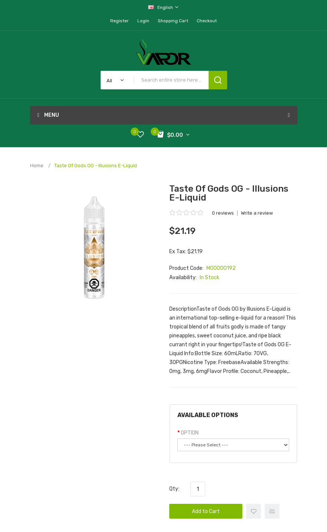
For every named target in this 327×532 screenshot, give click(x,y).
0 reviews (223, 213)
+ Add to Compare (272, 511)
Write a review (257, 213)
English (163, 7)
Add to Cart (206, 511)
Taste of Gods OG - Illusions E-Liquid (95, 165)
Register (119, 20)
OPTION (190, 433)
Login (143, 20)
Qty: (174, 489)
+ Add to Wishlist (253, 511)
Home (36, 165)
